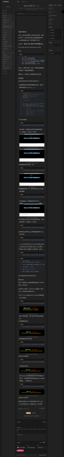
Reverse (8, 30)
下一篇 (44, 422)
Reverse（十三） (52, 11)
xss (8, 28)
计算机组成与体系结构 (8, 46)
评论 (18, 432)
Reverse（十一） (52, 8)
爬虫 (8, 63)
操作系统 (8, 43)
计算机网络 (8, 41)
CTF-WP (8, 32)
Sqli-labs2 (52, 53)
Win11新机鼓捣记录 (52, 15)
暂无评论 (42, 8)
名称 (18, 445)
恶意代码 (8, 59)
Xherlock (21, 8)
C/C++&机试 (8, 48)
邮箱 (28, 445)
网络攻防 (8, 61)
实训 (8, 50)
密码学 (8, 39)
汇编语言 (8, 35)
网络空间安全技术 (8, 57)
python (8, 18)
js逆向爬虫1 (51, 19)
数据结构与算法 (8, 20)
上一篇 (18, 422)
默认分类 (8, 15)
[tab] (50, 5)
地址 (38, 445)
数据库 (8, 37)
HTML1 (50, 23)
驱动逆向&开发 (8, 68)
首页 (18, 13)
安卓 (8, 66)
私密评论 (41, 442)
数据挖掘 (8, 55)
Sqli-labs (8, 26)
